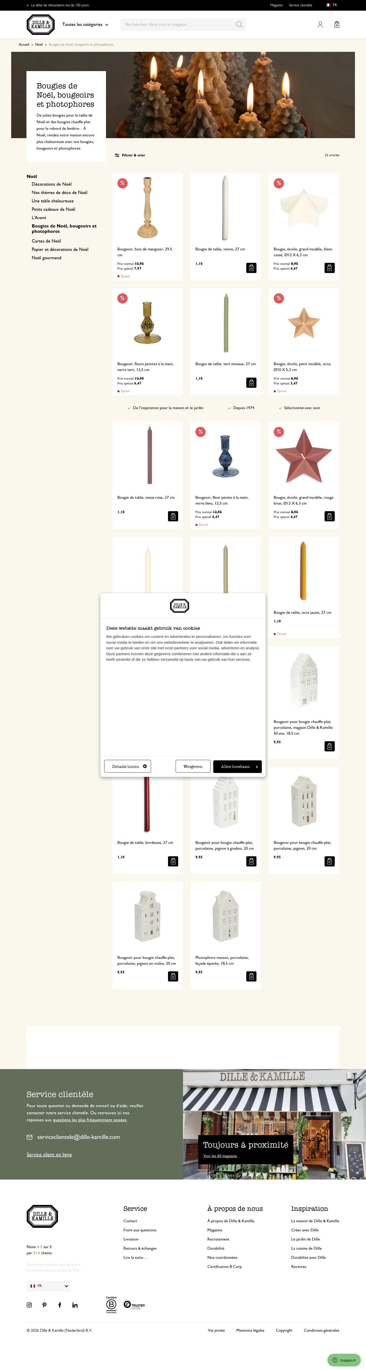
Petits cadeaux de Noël (53, 209)
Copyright (284, 1330)
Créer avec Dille (305, 1230)
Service (135, 1208)
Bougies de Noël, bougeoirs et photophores (64, 229)
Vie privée (216, 1330)
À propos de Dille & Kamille (230, 1221)
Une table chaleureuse (53, 201)
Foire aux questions (140, 1230)
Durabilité (215, 1248)
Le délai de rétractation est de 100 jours (60, 5)
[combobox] (183, 24)
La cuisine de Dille (306, 1248)
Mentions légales (250, 1330)
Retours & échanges (140, 1248)
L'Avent (39, 218)
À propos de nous (235, 1208)
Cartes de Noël (46, 241)
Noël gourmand (46, 258)
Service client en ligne (49, 1154)
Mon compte (320, 24)
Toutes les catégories (85, 24)
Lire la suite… (135, 1257)
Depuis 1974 (243, 408)
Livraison (131, 1239)
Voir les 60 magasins (220, 1156)
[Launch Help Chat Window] (344, 1360)
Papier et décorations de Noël (60, 249)
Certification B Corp (224, 1267)
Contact (130, 1221)
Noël (39, 44)
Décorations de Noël (52, 184)
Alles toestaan (239, 766)
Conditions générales (321, 1330)
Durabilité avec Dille (308, 1257)
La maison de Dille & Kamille (315, 1221)
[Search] (239, 24)
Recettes (298, 1267)
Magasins (276, 5)
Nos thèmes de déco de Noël (59, 192)
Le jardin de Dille (305, 1239)
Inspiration (309, 1208)
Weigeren (193, 766)
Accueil (24, 44)
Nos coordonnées (222, 1257)
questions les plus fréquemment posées (90, 1120)
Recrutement (218, 1239)
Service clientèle (300, 5)
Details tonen (129, 766)
